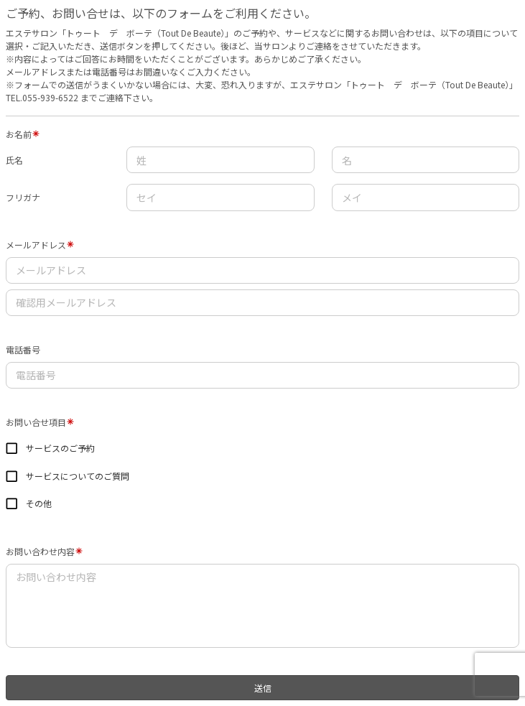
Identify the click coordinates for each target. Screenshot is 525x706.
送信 (262, 688)
